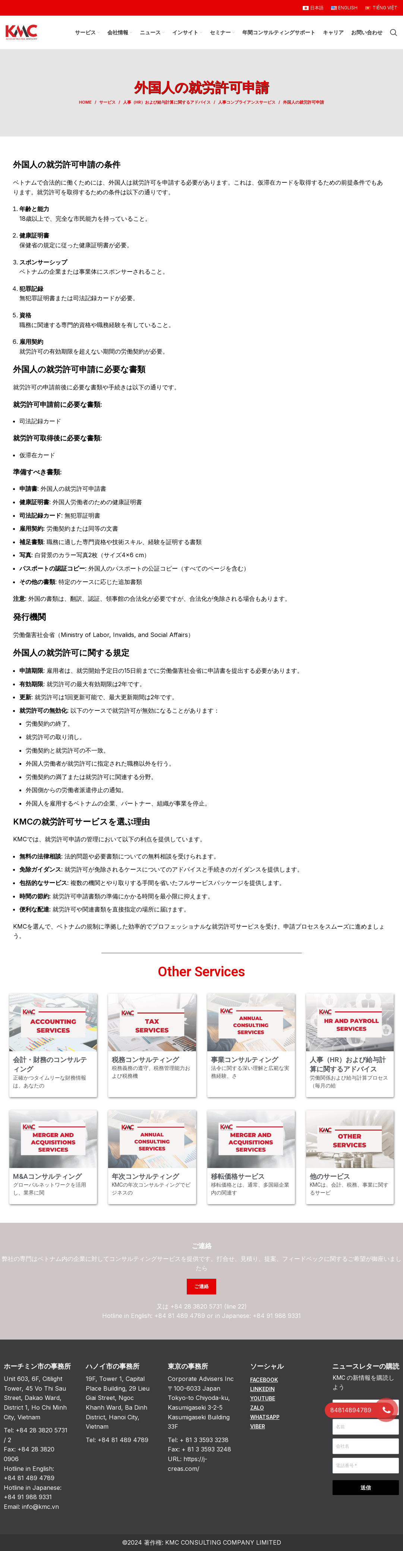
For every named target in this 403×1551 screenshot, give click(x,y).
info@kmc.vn (40, 1506)
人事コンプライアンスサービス (247, 102)
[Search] (393, 32)
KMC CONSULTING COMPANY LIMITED (223, 1542)
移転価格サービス (238, 1176)
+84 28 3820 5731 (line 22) (208, 1306)
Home (85, 102)
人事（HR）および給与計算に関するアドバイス (167, 102)
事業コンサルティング (244, 1060)
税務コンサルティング (145, 1060)
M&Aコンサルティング (47, 1176)
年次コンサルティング (145, 1176)
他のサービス (330, 1176)
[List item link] (283, 1380)
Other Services (201, 972)
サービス (107, 102)
